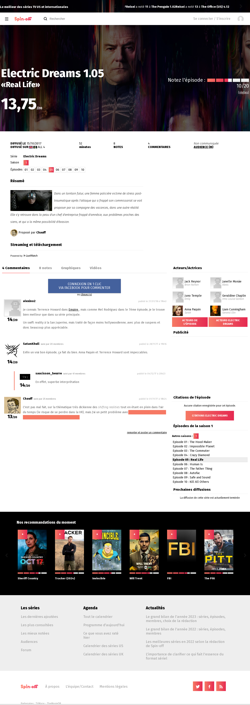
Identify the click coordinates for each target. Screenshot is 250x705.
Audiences (29, 642)
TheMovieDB (54, 703)
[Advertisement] (201, 203)
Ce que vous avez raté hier (101, 635)
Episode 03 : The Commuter (191, 451)
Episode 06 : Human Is (188, 464)
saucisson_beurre (48, 373)
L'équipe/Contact (79, 686)
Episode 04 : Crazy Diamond (191, 455)
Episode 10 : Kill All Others (191, 482)
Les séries (30, 608)
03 (38, 170)
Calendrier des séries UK (103, 654)
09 (76, 170)
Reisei (130, 7)
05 (51, 170)
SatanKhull (31, 344)
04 (45, 170)
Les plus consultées (37, 625)
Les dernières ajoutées (39, 617)
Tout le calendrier (97, 617)
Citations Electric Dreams (210, 415)
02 (32, 170)
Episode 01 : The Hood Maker (192, 442)
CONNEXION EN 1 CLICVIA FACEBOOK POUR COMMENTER (84, 286)
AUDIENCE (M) (203, 147)
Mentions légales (114, 686)
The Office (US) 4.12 (165, 7)
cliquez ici (86, 294)
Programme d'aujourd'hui (103, 625)
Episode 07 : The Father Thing (192, 468)
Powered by (24, 256)
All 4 (41, 147)
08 (70, 170)
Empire (74, 309)
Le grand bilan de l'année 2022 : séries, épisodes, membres (185, 631)
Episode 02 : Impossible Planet (194, 446)
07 (63, 170)
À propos (52, 686)
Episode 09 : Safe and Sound (191, 477)
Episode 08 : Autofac (186, 473)
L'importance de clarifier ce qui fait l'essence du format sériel (185, 656)
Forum (26, 650)
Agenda (90, 608)
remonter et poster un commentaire (147, 432)
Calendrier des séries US (103, 646)
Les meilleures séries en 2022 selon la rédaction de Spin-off (185, 644)
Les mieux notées (35, 633)
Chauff (41, 232)
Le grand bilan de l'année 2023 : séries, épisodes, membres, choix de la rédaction (185, 619)
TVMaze (40, 703)
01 (26, 170)
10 (82, 170)
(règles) (243, 92)
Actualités (155, 608)
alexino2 (29, 301)
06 (57, 170)
